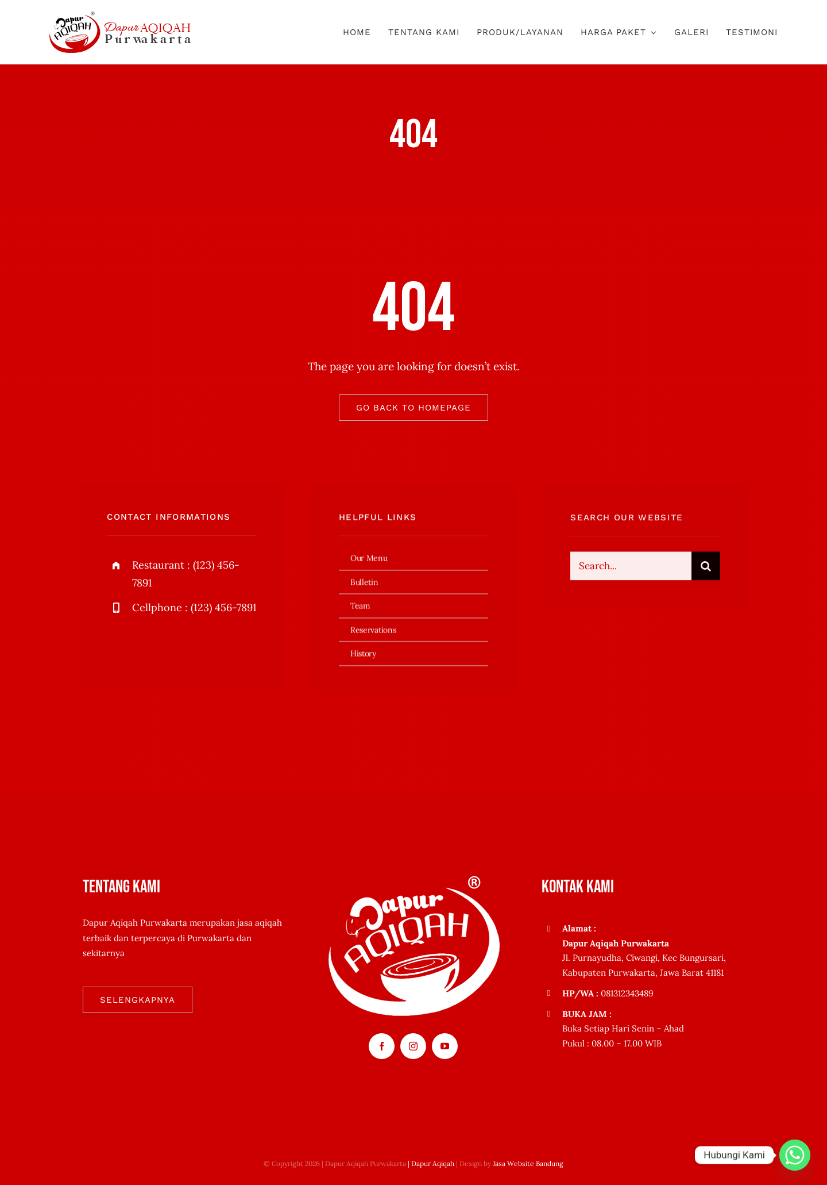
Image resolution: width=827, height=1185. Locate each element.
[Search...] (630, 569)
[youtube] (445, 1046)
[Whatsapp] (794, 1155)
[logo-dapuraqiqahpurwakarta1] (120, 17)
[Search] (705, 569)
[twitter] (151, 646)
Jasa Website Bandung (528, 1163)
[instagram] (183, 646)
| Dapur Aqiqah (431, 1163)
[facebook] (120, 646)
